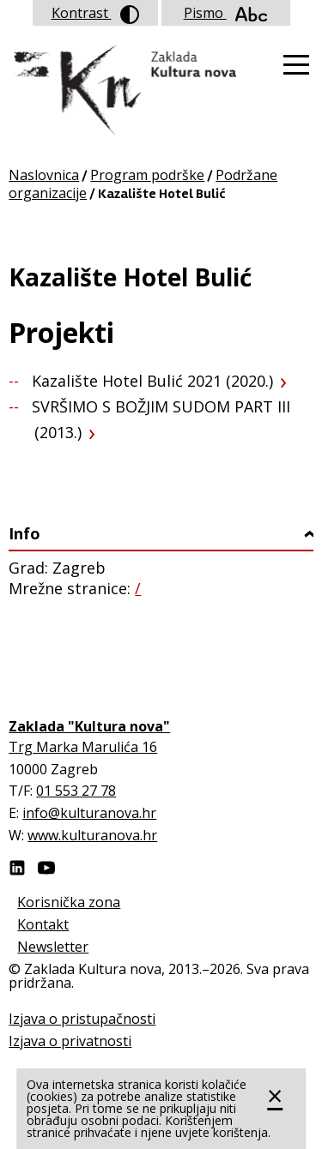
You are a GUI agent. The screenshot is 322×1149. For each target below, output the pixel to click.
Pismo (226, 12)
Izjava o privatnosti (70, 1041)
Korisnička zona (68, 902)
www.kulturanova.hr (92, 835)
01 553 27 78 (76, 790)
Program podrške (147, 174)
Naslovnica (44, 174)
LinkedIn (17, 867)
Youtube (46, 867)
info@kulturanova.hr (89, 812)
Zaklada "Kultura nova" (122, 91)
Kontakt (43, 924)
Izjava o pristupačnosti (82, 1019)
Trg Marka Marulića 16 (83, 746)
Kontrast (95, 13)
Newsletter (52, 946)
